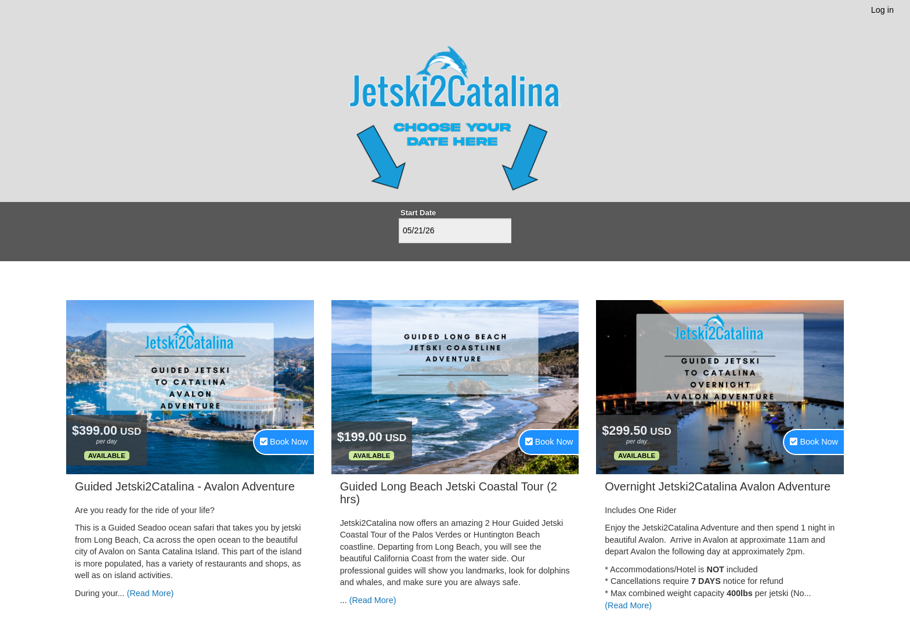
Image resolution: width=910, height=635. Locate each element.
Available (106, 455)
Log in (882, 10)
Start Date (418, 212)
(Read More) (150, 593)
